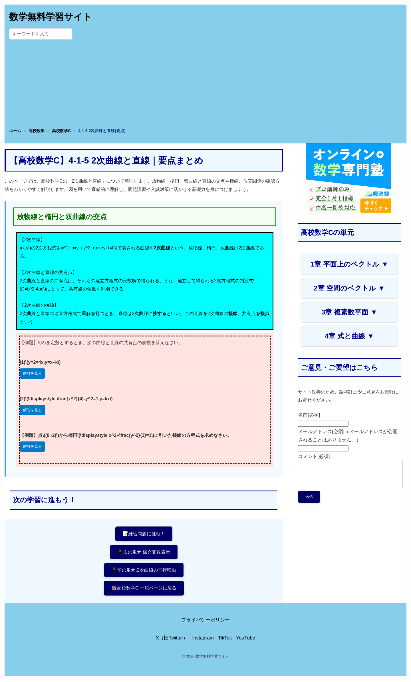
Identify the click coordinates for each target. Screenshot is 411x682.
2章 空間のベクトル (349, 288)
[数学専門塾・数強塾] (348, 213)
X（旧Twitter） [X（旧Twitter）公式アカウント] (172, 639)
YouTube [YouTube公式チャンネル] (245, 639)
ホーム (15, 130)
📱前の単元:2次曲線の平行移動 (144, 571)
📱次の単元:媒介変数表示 (144, 552)
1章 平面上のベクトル (349, 264)
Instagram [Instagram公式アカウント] (203, 639)
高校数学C (61, 130)
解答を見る (32, 373)
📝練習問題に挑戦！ (144, 533)
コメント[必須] (314, 456)
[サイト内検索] (40, 34)
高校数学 (37, 130)
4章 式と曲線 (349, 336)
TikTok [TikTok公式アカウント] (225, 639)
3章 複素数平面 (349, 312)
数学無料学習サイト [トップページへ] (50, 17)
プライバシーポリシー (205, 621)
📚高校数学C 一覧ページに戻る (143, 589)
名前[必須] (309, 415)
